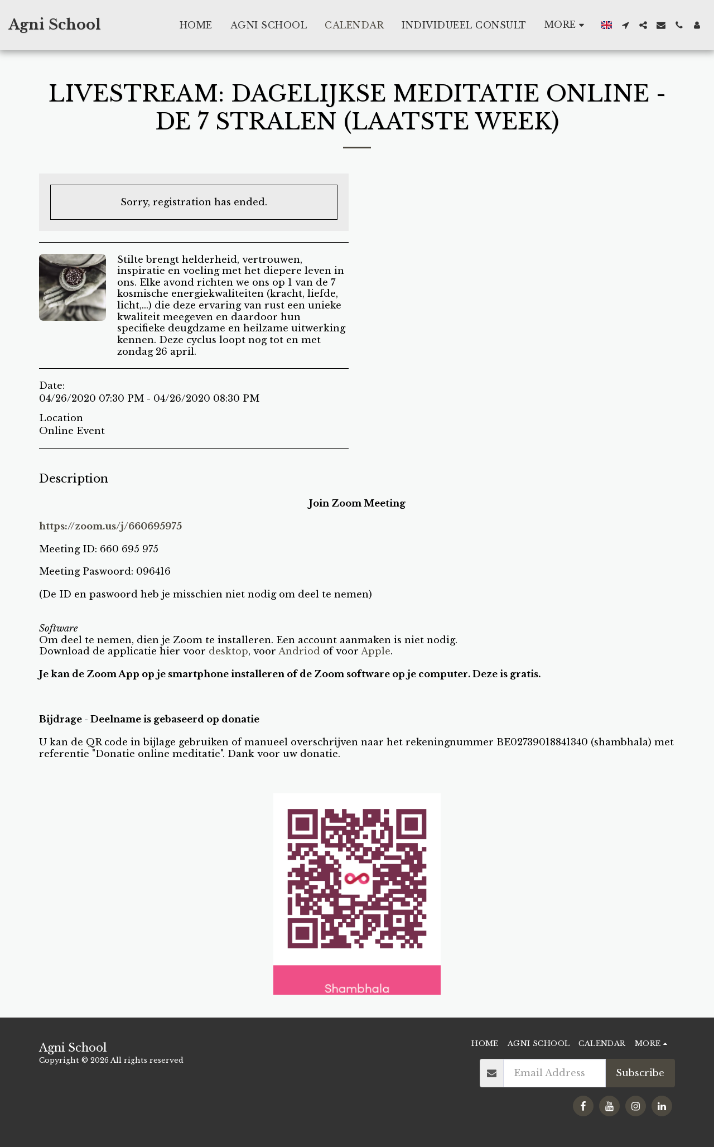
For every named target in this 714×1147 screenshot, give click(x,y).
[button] (625, 25)
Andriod (299, 651)
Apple (375, 651)
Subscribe (640, 1072)
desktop (228, 651)
